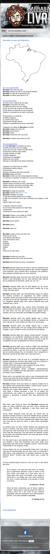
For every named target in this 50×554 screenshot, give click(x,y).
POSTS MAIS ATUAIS (10, 522)
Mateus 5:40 (22, 193)
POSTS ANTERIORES (40, 522)
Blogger (36, 547)
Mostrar (31, 541)
